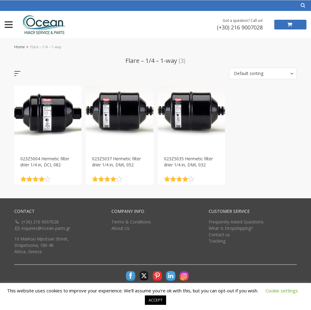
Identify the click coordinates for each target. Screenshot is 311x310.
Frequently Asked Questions (236, 222)
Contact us (219, 234)
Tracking (217, 241)
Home (19, 46)
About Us (120, 228)
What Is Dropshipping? (231, 228)
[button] (263, 73)
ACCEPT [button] (155, 300)
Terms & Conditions (131, 222)
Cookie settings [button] (281, 291)
